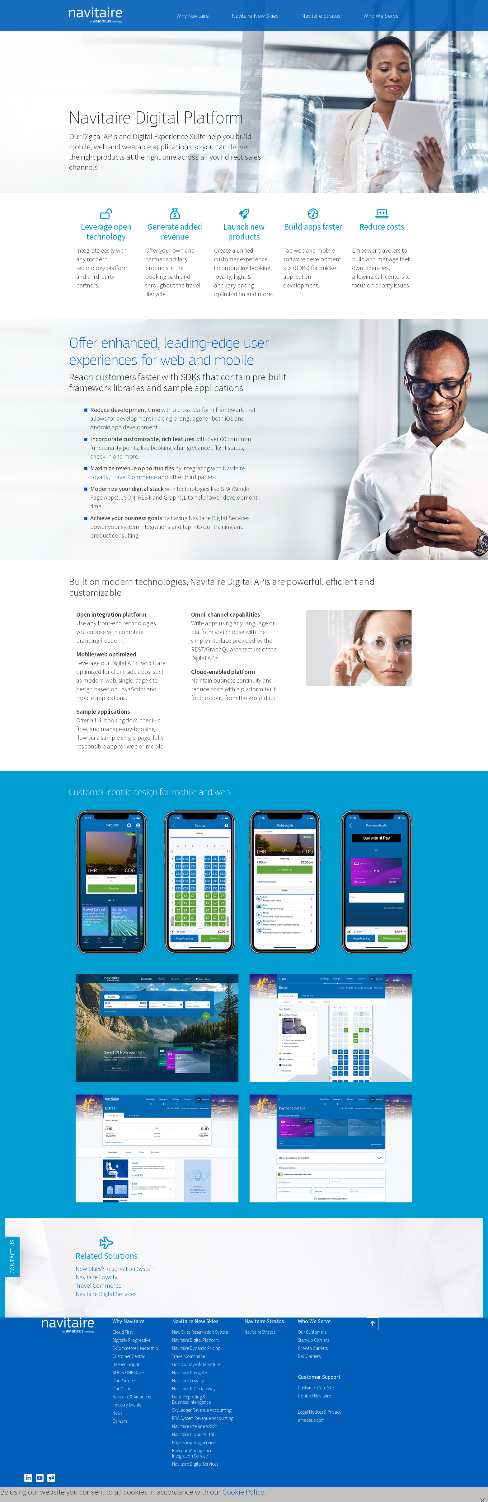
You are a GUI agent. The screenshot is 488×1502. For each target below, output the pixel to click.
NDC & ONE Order (128, 1372)
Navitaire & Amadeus (131, 1397)
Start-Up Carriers (313, 1340)
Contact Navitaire (314, 1396)
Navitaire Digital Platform (195, 1340)
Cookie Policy (243, 1492)
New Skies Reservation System (200, 1332)
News (117, 1413)
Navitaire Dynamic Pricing (196, 1348)
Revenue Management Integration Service (193, 1453)
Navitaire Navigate (189, 1372)
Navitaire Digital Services (106, 1293)
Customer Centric (128, 1356)
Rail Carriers (309, 1356)
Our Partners (124, 1380)
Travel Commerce (134, 477)
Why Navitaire (192, 15)
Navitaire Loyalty (96, 1277)
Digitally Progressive (131, 1340)
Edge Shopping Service (193, 1442)
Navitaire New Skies (255, 15)
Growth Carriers (313, 1348)
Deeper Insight (125, 1364)
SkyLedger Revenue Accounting (202, 1410)
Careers (119, 1421)
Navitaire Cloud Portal (193, 1434)
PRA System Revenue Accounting (202, 1418)
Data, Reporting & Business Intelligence (191, 1399)
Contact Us (12, 1257)
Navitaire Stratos (320, 15)
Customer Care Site (316, 1388)
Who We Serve (381, 15)
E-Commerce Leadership (135, 1348)
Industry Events (126, 1405)
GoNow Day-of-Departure (196, 1364)
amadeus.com (311, 1420)
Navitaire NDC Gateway (194, 1389)
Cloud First (122, 1332)
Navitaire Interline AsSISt (194, 1426)
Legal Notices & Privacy (319, 1412)
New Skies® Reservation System (116, 1268)
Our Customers (312, 1332)
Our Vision (122, 1389)
